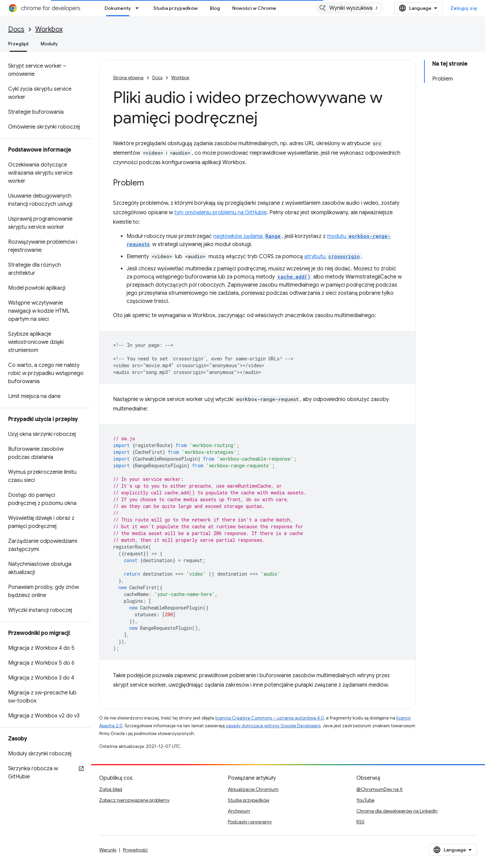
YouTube (365, 800)
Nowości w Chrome (254, 8)
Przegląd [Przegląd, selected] (18, 44)
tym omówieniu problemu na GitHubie (220, 212)
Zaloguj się (463, 8)
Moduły (49, 44)
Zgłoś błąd (110, 789)
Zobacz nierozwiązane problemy (134, 800)
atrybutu (332, 256)
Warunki (107, 849)
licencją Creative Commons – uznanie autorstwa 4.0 (269, 718)
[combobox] (349, 8)
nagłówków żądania (247, 236)
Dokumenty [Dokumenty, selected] (118, 8)
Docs (16, 29)
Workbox (49, 29)
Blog (215, 8)
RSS (360, 822)
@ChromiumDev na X (379, 789)
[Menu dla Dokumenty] (139, 8)
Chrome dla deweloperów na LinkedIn (397, 811)
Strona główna (128, 78)
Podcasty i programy (250, 822)
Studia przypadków (175, 8)
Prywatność (135, 849)
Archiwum (239, 811)
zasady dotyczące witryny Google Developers (273, 726)
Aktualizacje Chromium (253, 789)
